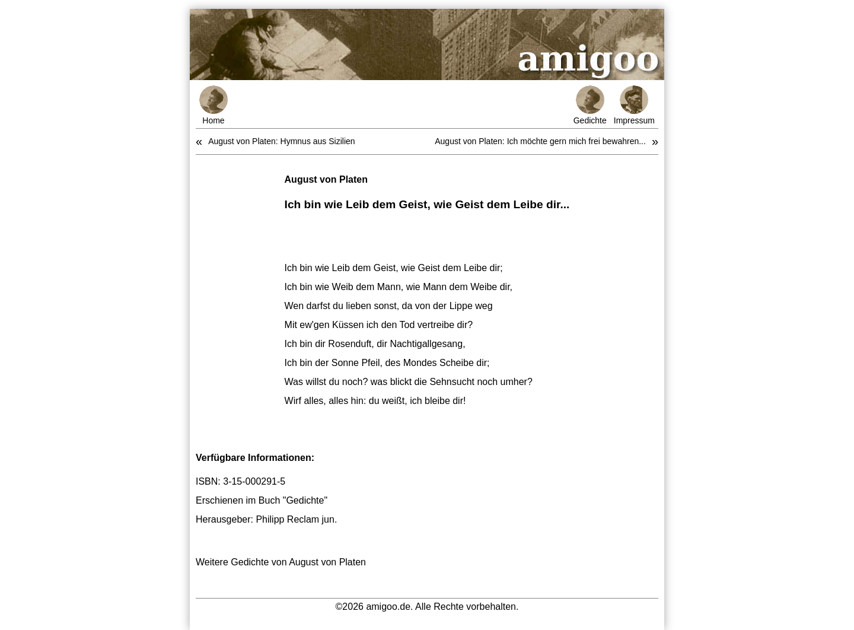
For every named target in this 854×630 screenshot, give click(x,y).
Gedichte (590, 105)
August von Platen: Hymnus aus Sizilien (281, 141)
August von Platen (326, 179)
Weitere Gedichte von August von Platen (281, 562)
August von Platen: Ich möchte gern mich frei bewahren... (540, 141)
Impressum (634, 105)
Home (213, 105)
